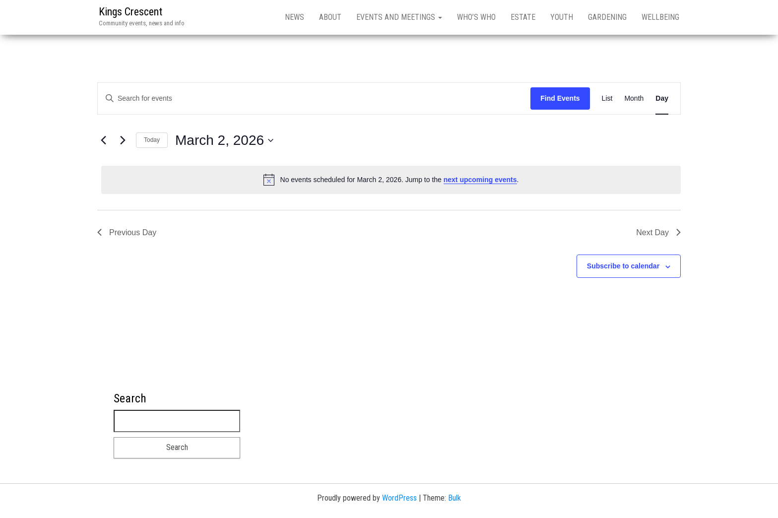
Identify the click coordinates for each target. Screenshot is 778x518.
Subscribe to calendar (623, 266)
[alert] (391, 180)
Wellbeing (660, 17)
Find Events (560, 98)
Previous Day (126, 232)
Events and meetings (399, 17)
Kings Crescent (130, 11)
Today (152, 139)
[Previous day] (103, 140)
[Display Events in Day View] (661, 98)
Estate (523, 17)
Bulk (454, 498)
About (330, 17)
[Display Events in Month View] (634, 98)
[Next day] (123, 140)
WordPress (399, 498)
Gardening (607, 17)
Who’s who (476, 17)
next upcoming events (480, 180)
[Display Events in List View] (607, 98)
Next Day (658, 232)
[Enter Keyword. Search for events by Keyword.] (314, 98)
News (294, 17)
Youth (561, 17)
